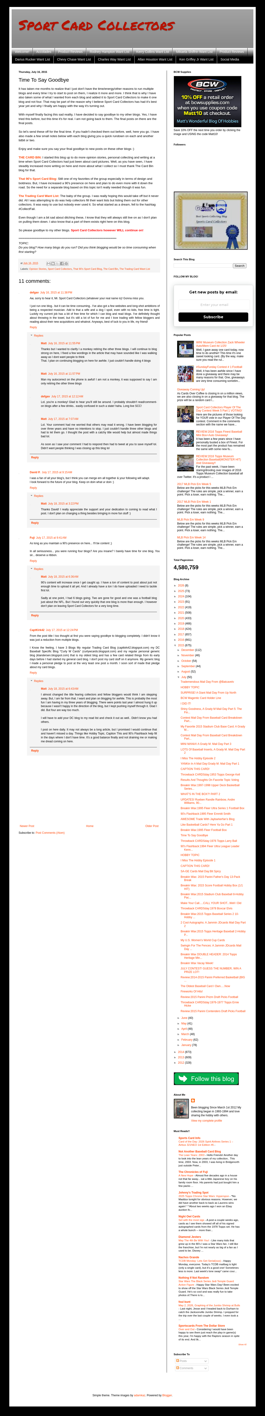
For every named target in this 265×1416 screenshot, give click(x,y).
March (185, 1034)
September (188, 666)
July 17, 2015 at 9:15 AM (57, 472)
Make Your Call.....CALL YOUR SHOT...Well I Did (211, 903)
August (186, 671)
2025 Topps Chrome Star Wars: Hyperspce (204, 1196)
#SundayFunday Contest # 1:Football (219, 367)
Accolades (43, 52)
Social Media (229, 59)
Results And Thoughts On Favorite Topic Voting (210, 780)
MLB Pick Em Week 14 (191, 537)
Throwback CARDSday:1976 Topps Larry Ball (209, 841)
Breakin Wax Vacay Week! (197, 963)
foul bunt (184, 1301)
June (184, 1018)
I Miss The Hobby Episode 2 (198, 758)
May (184, 1023)
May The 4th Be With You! (194, 1240)
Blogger (167, 1395)
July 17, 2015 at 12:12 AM (67, 396)
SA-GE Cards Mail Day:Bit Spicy (201, 871)
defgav (34, 292)
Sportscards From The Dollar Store (202, 1325)
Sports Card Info (189, 1138)
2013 (181, 1057)
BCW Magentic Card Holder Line (201, 698)
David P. (35, 472)
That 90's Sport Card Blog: (38, 178)
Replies (38, 335)
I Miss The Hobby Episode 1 (198, 860)
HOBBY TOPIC (190, 687)
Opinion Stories (37, 268)
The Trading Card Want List (134, 268)
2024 (181, 596)
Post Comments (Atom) (50, 832)
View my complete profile (206, 1120)
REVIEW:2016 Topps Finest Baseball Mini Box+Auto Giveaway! (219, 433)
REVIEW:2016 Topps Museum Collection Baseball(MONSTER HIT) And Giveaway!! (218, 460)
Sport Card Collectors (96, 25)
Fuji (32, 537)
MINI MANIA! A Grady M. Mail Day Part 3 (206, 744)
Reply (33, 327)
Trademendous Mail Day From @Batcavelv (207, 681)
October (186, 661)
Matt (44, 343)
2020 (181, 618)
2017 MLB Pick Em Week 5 (194, 484)
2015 (181, 645)
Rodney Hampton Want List (109, 52)
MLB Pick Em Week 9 (190, 519)
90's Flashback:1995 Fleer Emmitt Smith (206, 813)
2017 (181, 634)
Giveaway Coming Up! (191, 389)
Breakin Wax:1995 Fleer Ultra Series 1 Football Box (212, 808)
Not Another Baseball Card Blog (200, 1151)
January (186, 1045)
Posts (181, 1361)
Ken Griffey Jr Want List (196, 59)
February (187, 1039)
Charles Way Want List (114, 59)
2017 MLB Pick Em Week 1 (194, 501)
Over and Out (187, 1329)
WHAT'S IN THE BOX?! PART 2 (200, 794)
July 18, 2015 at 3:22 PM (63, 503)
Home (89, 826)
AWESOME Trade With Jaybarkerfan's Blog (208, 819)
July (184, 677)
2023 (181, 601)
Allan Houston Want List (155, 59)
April (184, 1028)
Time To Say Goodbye (194, 835)
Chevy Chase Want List (74, 59)
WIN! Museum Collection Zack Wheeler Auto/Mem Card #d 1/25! (220, 344)
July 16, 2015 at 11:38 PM (56, 292)
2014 (181, 1052)
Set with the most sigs (192, 1220)
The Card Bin (110, 268)
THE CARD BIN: (30, 157)
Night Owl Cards (189, 1216)
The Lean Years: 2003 (192, 1155)
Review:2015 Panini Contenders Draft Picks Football (213, 1011)
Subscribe (213, 317)
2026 (181, 585)
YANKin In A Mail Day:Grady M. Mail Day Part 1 (210, 763)
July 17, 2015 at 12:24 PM (62, 630)
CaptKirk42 (37, 630)
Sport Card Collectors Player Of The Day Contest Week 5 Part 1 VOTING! (219, 409)
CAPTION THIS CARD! (195, 769)
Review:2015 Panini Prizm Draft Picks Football (209, 997)
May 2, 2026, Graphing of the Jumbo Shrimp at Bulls (209, 1305)
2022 (181, 607)
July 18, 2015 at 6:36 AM (63, 576)
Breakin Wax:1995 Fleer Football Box (204, 830)
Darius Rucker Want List (32, 59)
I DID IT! (186, 703)
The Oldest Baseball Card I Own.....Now (205, 986)
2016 (181, 639)
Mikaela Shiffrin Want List (194, 52)
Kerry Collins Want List (152, 52)
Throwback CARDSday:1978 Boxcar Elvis (206, 908)
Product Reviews (70, 52)
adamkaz (139, 1395)
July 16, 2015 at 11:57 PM (64, 373)
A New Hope (186, 1175)
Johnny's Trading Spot (194, 1192)
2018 (181, 629)
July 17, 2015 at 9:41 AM (51, 537)
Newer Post (27, 826)
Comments (184, 1368)
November (188, 655)
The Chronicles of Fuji (193, 1172)
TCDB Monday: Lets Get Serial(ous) (200, 1260)
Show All (242, 1344)
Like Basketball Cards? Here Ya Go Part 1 (207, 824)
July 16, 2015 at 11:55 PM (64, 343)
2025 (181, 591)
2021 (181, 612)
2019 (181, 623)
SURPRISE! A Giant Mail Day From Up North (208, 692)
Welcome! (22, 52)
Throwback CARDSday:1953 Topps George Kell (210, 774)
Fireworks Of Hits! (192, 991)
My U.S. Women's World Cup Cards (203, 940)
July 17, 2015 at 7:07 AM (63, 419)
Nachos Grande (189, 1257)
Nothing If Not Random (194, 1277)
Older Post (152, 826)
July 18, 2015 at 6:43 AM (63, 688)
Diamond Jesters (190, 1237)
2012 (181, 1062)
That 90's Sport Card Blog (87, 268)
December (188, 650)
